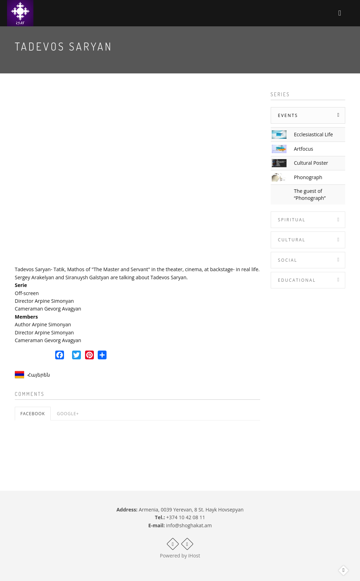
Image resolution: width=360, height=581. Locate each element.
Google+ (68, 414)
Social (287, 260)
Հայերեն (38, 374)
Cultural (292, 240)
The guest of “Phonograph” (310, 194)
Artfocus (303, 148)
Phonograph (308, 177)
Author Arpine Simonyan (43, 324)
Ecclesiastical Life (313, 134)
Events (288, 115)
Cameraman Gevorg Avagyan (48, 308)
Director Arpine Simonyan (44, 301)
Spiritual (292, 220)
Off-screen (27, 293)
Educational (297, 280)
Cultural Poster (311, 162)
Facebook (32, 414)
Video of (137, 175)
